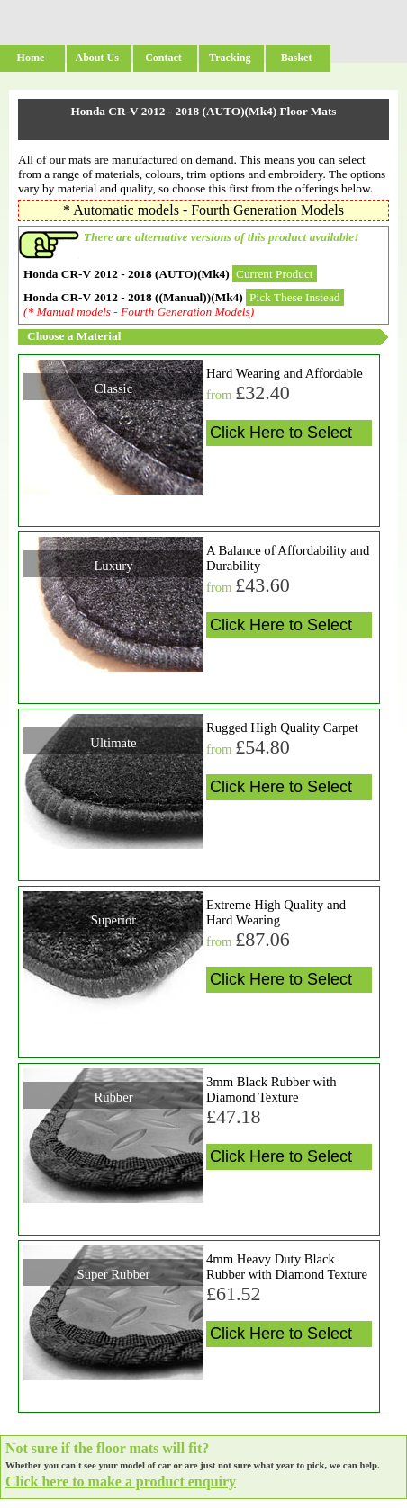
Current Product (274, 274)
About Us (97, 57)
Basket (296, 57)
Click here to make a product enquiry (120, 1481)
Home (31, 57)
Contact (163, 57)
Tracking (229, 57)
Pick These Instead (294, 297)
